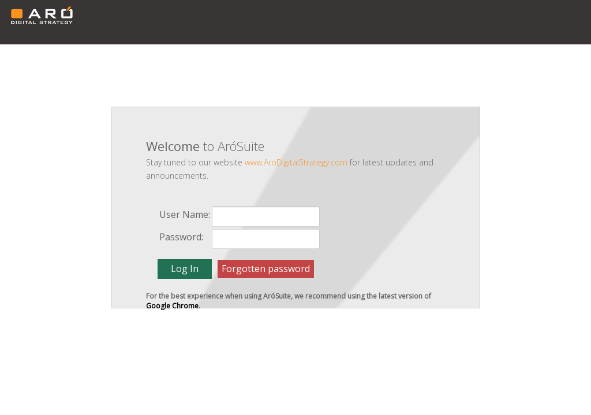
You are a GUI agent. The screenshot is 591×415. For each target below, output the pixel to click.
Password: (181, 237)
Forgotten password (266, 268)
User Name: (184, 214)
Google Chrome (172, 306)
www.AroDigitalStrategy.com (296, 162)
